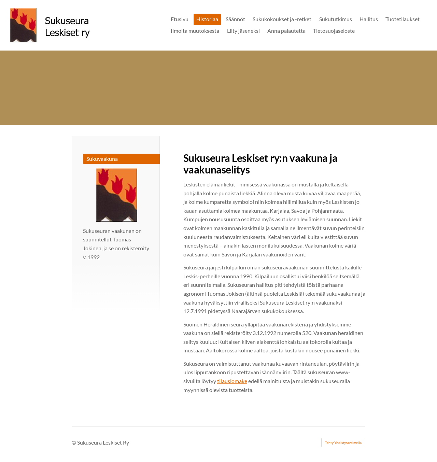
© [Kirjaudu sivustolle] (74, 442)
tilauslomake (232, 381)
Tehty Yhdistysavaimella (343, 442)
